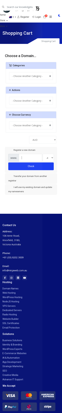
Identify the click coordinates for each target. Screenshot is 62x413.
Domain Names (10, 288)
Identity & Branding (12, 344)
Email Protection (11, 327)
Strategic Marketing (12, 366)
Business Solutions (12, 340)
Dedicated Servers (12, 310)
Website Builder (10, 319)
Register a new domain (21, 150)
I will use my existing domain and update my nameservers (30, 189)
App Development (11, 362)
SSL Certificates (10, 323)
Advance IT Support (12, 379)
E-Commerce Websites (14, 353)
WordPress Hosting (12, 297)
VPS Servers (9, 306)
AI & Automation (11, 357)
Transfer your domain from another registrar (27, 178)
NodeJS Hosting (10, 301)
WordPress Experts (12, 349)
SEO (4, 370)
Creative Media (10, 375)
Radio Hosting (9, 314)
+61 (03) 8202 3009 (12, 257)
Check (31, 166)
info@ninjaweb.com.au (14, 270)
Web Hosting (9, 293)
